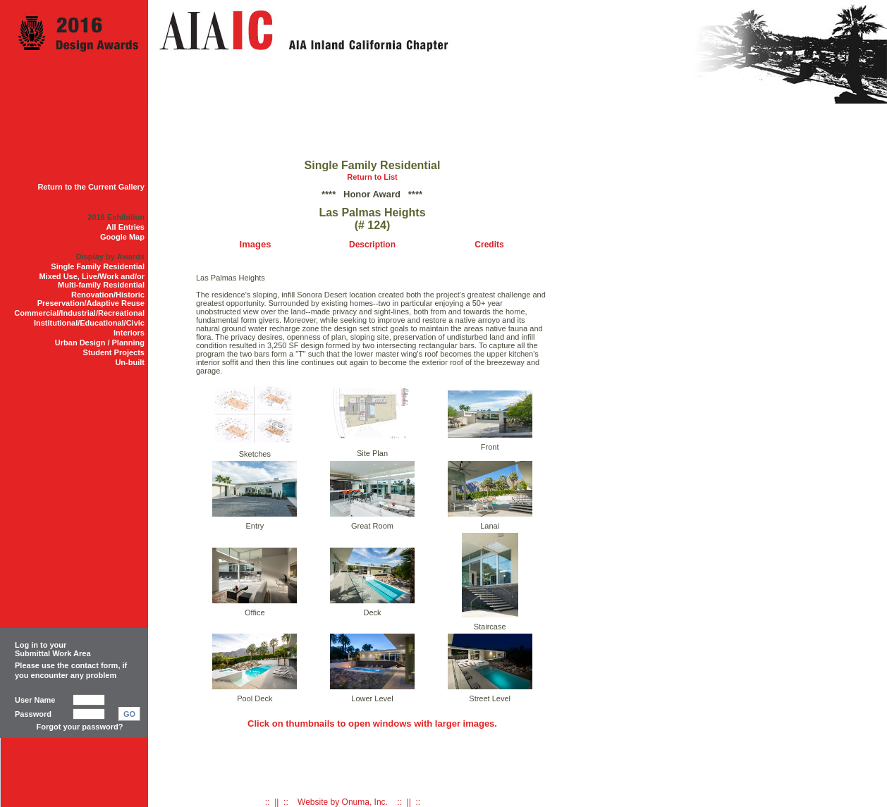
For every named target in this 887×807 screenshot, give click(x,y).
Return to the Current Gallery (91, 187)
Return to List (372, 177)
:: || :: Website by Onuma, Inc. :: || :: (342, 802)
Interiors (129, 332)
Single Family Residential (98, 266)
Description (372, 245)
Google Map (122, 237)
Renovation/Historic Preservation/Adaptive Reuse (91, 298)
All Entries (125, 227)
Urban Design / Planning (100, 342)
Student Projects (114, 352)
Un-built (130, 362)
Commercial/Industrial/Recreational (79, 313)
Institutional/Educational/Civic (89, 323)
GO (129, 714)
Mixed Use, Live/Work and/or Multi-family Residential (92, 280)
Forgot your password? (80, 726)
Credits (489, 245)
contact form (94, 665)
